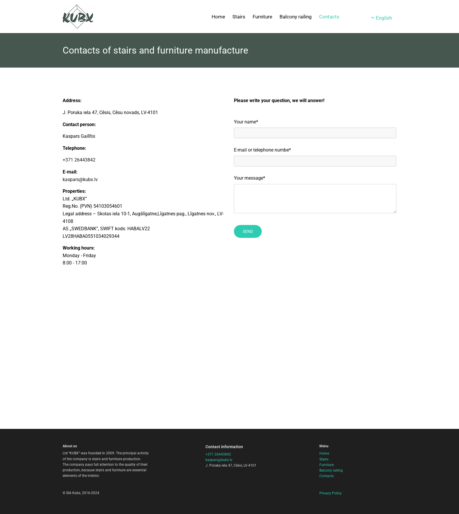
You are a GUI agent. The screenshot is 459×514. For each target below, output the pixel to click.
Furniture (262, 17)
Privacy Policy (330, 493)
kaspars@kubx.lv (80, 179)
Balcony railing (296, 17)
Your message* (249, 178)
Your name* (246, 122)
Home (218, 17)
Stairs (238, 17)
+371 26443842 (79, 160)
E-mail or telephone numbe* (262, 150)
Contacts (329, 17)
